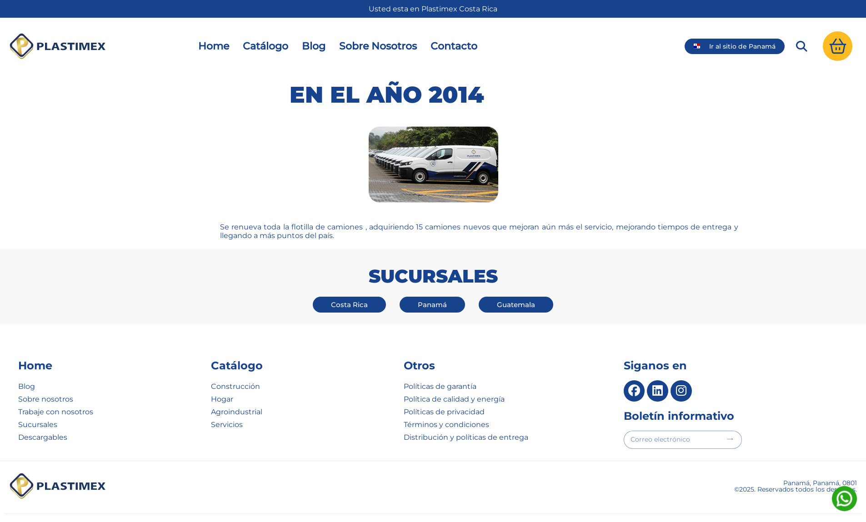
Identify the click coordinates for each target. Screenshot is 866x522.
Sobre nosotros (45, 399)
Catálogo (265, 46)
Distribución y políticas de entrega (466, 437)
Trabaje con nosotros (55, 412)
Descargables (42, 437)
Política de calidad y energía (454, 399)
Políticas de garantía (440, 386)
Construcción (235, 386)
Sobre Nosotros (378, 46)
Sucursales (37, 424)
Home (213, 46)
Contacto (453, 46)
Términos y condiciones (446, 424)
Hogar (222, 399)
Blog (313, 46)
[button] (801, 46)
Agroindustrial (236, 412)
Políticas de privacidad (444, 412)
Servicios (227, 424)
